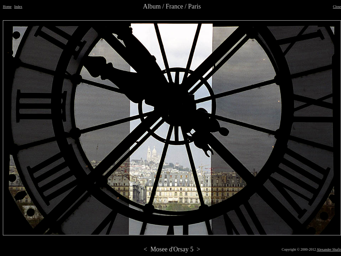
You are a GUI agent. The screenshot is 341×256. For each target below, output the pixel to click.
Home (7, 7)
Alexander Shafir (328, 249)
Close (337, 7)
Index (18, 7)
